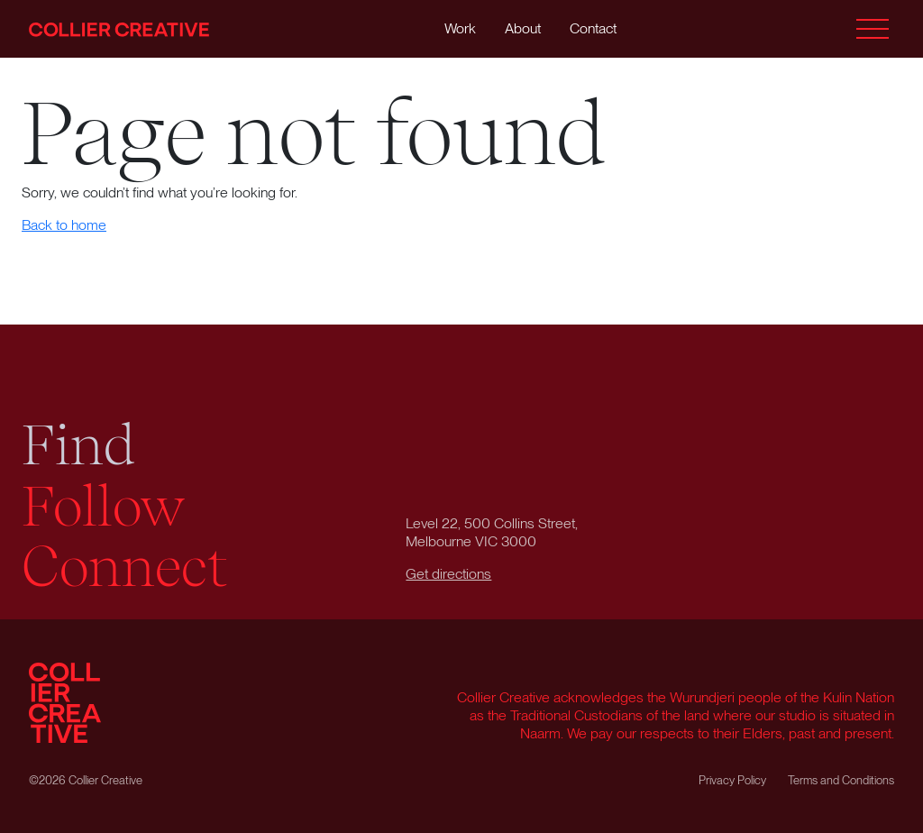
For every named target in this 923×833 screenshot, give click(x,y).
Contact (593, 28)
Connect (125, 567)
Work (460, 28)
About (523, 28)
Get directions (448, 573)
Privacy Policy (732, 780)
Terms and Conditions (841, 780)
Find (78, 445)
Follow (104, 506)
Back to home (64, 224)
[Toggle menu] (872, 29)
